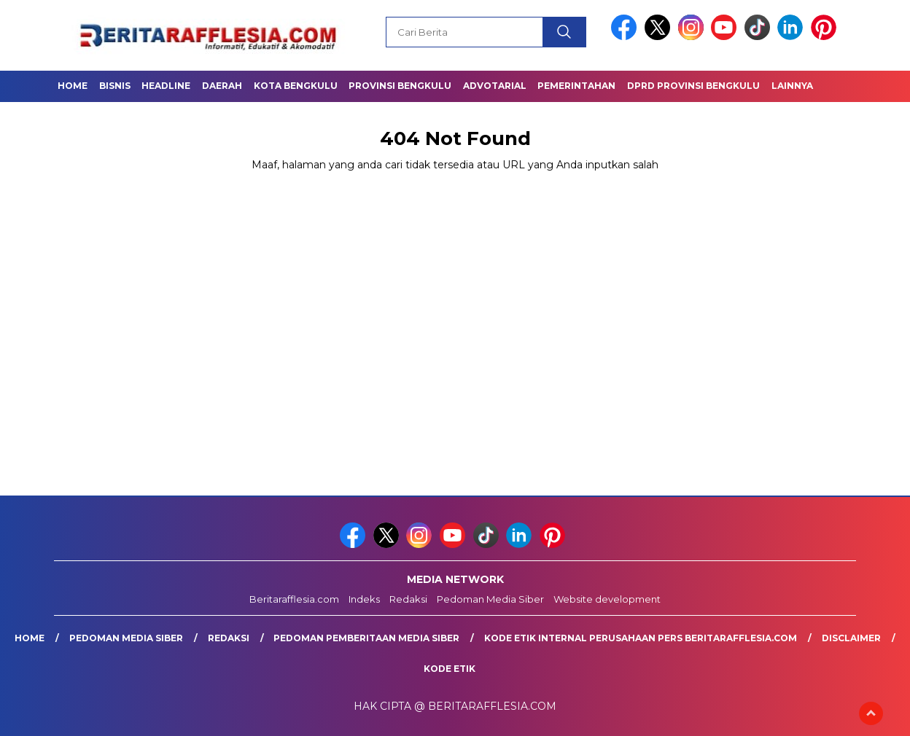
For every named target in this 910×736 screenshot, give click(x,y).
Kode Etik (449, 668)
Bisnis (115, 85)
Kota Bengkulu (296, 85)
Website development (607, 599)
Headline (165, 85)
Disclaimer (851, 638)
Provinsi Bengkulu (400, 85)
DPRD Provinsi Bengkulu (693, 85)
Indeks (364, 599)
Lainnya (792, 85)
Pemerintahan (576, 85)
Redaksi (408, 599)
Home (73, 85)
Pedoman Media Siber (490, 599)
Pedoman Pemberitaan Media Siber (366, 638)
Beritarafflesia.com (294, 599)
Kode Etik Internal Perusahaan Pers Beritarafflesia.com (640, 638)
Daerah (222, 85)
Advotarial (494, 85)
